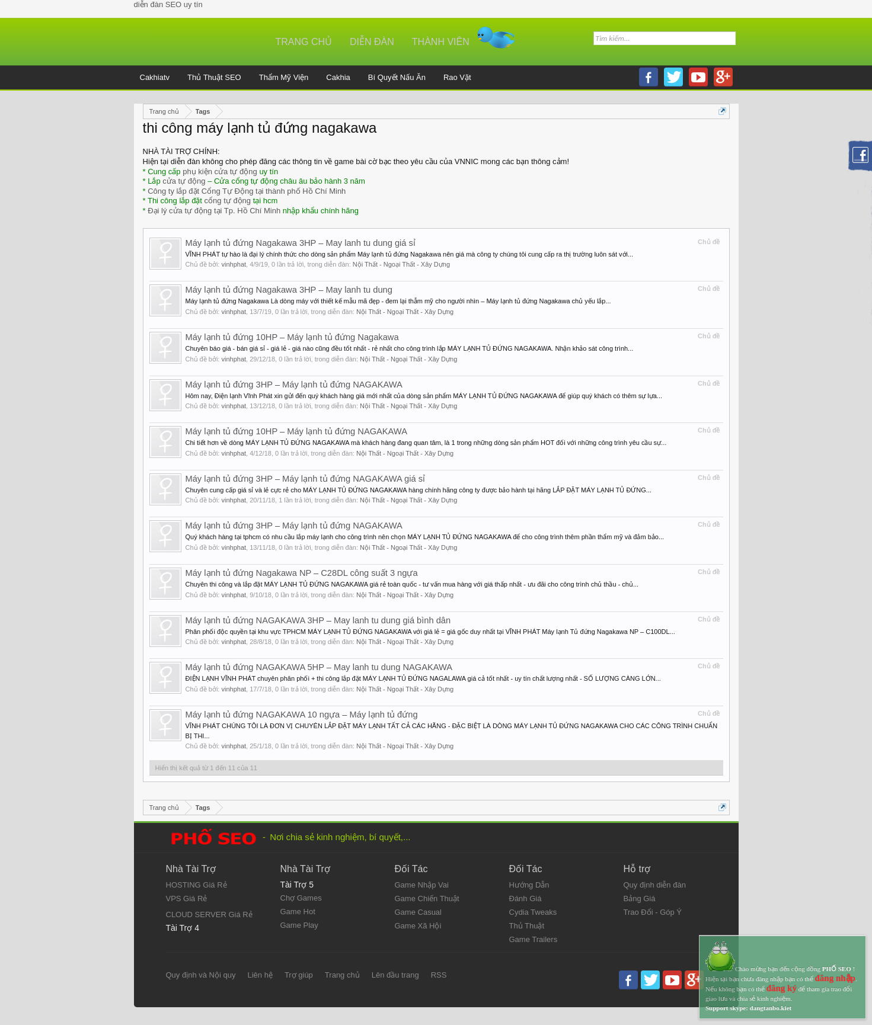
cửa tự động (183, 181)
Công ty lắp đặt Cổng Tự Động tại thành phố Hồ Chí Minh (247, 191)
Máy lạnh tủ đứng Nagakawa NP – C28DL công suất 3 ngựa (302, 573)
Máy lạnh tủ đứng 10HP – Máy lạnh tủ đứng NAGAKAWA (296, 431)
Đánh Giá (525, 898)
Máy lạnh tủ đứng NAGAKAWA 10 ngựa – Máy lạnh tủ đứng (302, 714)
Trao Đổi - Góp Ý (653, 912)
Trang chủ (304, 42)
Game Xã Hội (418, 925)
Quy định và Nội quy (201, 974)
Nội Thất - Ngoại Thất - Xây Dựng (401, 264)
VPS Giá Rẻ (186, 898)
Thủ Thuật (527, 925)
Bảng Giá (640, 898)
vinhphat (233, 264)
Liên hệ (259, 974)
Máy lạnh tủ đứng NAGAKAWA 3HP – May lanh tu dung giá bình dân (318, 620)
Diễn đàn (372, 42)
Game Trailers (533, 939)
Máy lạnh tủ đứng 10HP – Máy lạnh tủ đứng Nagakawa (292, 337)
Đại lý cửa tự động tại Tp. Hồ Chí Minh (214, 210)
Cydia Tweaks (533, 912)
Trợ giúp (299, 974)
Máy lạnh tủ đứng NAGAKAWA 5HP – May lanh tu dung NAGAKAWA (319, 667)
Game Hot (297, 911)
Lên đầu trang (395, 974)
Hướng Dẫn (529, 884)
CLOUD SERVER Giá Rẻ (209, 914)
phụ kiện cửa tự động (220, 171)
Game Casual (418, 912)
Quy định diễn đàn (655, 884)
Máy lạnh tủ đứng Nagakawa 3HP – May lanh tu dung (289, 289)
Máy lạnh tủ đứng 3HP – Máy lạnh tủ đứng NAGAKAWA (294, 384)
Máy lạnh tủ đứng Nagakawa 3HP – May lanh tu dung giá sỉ (301, 243)
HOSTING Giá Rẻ (196, 884)
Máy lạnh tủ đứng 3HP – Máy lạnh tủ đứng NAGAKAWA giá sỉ (306, 478)
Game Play (299, 925)
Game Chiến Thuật (427, 898)
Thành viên (440, 42)
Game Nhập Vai (422, 884)
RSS (439, 974)
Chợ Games (301, 897)
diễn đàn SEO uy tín (168, 4)
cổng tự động (228, 200)
